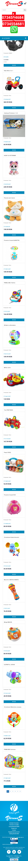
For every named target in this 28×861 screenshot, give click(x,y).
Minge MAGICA (8, 622)
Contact (14, 830)
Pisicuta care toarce (9, 198)
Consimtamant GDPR (14, 826)
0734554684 (13, 17)
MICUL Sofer (7, 367)
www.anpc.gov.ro (20, 837)
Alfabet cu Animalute (10, 325)
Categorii (6, 38)
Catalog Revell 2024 (14, 833)
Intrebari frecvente (14, 823)
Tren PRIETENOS (8, 410)
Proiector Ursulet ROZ (10, 495)
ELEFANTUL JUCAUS (9, 664)
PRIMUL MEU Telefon (9, 282)
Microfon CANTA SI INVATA (11, 579)
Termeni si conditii (14, 824)
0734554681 (13, 24)
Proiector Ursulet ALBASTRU (11, 240)
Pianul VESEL (7, 452)
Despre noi (14, 828)
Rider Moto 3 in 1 (8, 70)
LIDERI (17, 857)
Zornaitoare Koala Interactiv (11, 537)
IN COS (14, 65)
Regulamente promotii (14, 832)
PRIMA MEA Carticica (9, 749)
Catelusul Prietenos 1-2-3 (11, 113)
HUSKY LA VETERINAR (10, 155)
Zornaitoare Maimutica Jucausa (12, 707)
